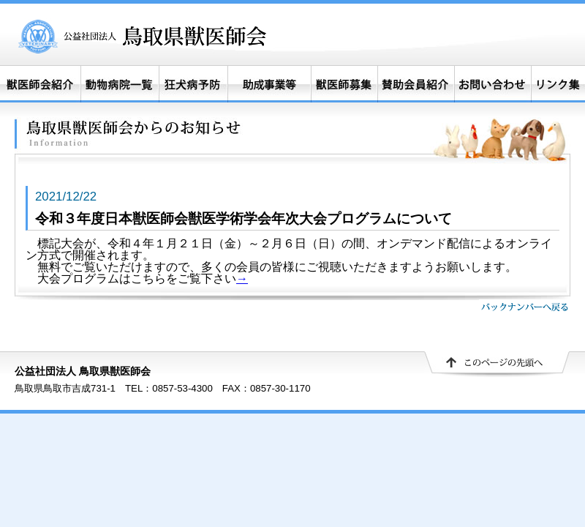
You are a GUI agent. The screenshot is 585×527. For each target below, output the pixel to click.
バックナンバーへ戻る (524, 306)
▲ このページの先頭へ (497, 364)
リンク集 (558, 84)
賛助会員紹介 (416, 84)
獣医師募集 (344, 84)
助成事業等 (269, 84)
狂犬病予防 (192, 84)
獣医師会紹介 (40, 84)
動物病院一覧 (119, 84)
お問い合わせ (492, 84)
